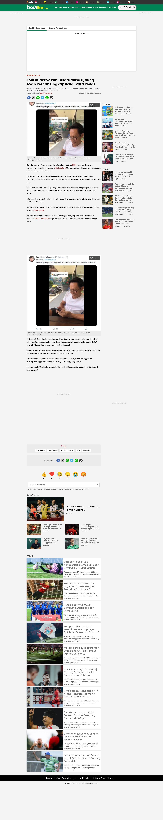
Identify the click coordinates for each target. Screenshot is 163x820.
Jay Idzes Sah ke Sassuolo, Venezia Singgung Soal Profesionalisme (50, 541)
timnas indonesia (67, 450)
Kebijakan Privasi (99, 778)
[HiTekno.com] (70, 2)
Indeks (114, 7)
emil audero (40, 450)
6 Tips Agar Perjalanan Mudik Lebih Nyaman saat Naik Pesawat (124, 109)
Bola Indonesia (74, 7)
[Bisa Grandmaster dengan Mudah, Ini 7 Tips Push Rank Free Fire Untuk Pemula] (107, 151)
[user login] (120, 8)
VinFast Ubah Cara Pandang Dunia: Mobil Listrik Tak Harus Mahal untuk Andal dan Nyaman (125, 133)
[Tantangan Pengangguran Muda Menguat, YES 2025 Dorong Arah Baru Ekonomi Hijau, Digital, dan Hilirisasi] (107, 127)
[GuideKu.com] (101, 2)
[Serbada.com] (132, 2)
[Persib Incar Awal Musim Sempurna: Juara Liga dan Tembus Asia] (45, 620)
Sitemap (111, 778)
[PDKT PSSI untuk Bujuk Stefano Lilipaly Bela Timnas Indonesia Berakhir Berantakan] (107, 204)
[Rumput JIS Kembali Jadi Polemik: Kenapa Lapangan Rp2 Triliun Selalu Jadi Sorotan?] (45, 642)
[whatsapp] (47, 98)
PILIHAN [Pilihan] (105, 169)
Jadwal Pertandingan (58, 28)
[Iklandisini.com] (121, 2)
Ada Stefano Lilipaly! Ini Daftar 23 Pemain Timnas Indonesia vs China (124, 186)
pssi (78, 450)
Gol (110, 7)
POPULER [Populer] (106, 104)
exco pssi (86, 450)
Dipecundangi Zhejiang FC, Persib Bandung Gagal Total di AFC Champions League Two (125, 210)
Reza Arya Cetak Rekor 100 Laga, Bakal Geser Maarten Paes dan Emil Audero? (52, 527)
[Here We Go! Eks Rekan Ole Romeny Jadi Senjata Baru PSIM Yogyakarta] (107, 163)
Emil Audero (61, 168)
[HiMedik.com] (111, 2)
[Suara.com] (38, 2)
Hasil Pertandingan (36, 28)
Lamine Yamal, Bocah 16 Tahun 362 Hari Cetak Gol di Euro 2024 (124, 222)
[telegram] (42, 98)
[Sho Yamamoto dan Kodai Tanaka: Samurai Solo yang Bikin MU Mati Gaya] (45, 727)
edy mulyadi (52, 450)
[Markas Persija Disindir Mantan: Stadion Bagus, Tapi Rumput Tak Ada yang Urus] (45, 663)
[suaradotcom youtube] (130, 7)
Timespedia (103, 7)
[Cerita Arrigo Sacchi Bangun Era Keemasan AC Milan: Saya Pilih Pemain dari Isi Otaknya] (107, 180)
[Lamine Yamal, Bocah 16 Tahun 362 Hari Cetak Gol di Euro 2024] (107, 228)
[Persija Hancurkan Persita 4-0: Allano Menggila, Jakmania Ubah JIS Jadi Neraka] (45, 706)
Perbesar (94, 105)
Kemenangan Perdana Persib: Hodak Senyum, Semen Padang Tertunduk (82, 758)
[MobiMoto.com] (90, 2)
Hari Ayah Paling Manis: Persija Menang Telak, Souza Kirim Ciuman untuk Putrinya (81, 672)
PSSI (74, 165)
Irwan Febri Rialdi (33, 93)
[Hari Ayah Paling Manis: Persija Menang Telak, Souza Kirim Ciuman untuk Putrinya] (45, 685)
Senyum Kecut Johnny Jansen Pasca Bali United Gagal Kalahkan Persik (81, 736)
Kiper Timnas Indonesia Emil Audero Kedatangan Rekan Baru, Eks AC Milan (83, 512)
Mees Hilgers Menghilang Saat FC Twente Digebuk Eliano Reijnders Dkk (90, 527)
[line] (38, 98)
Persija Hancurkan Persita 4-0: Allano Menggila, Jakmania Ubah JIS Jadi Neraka (81, 693)
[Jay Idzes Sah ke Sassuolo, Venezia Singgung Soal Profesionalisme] (34, 547)
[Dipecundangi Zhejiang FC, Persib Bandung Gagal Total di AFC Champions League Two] (107, 216)
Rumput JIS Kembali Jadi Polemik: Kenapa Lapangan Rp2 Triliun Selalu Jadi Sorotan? (81, 629)
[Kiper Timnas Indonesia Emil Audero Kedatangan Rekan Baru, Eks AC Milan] (45, 509)
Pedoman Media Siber (83, 778)
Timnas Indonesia (41, 218)
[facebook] (29, 98)
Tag (63, 446)
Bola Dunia (63, 7)
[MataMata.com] (48, 2)
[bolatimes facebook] (124, 7)
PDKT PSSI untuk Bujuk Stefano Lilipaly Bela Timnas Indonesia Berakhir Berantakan (124, 198)
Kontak (57, 778)
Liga (56, 7)
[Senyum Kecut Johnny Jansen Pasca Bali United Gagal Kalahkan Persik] (45, 749)
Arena (95, 7)
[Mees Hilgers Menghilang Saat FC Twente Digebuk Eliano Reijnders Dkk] (72, 533)
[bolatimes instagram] (133, 7)
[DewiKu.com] (80, 2)
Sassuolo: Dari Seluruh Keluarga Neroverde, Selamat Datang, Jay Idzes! (90, 541)
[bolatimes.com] (37, 9)
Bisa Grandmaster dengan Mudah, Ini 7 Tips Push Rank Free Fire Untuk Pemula (125, 145)
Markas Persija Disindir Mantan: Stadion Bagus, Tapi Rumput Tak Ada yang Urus (82, 650)
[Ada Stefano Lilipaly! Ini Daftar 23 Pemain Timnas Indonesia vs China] (107, 192)
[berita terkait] (33, 494)
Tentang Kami (67, 778)
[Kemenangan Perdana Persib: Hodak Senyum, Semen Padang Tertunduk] (45, 770)
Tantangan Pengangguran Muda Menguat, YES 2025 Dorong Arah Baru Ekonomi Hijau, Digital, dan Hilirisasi (124, 121)
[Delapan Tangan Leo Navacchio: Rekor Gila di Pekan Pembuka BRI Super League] (45, 577)
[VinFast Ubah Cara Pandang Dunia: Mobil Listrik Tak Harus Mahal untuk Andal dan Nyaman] (107, 139)
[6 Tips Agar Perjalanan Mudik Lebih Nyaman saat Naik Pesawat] (107, 115)
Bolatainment (86, 7)
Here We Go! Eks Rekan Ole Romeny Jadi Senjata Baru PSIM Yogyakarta (125, 157)
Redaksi (49, 778)
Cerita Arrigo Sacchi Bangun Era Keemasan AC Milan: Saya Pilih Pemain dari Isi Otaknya (125, 174)
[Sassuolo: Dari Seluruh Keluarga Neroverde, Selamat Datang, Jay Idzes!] (72, 547)
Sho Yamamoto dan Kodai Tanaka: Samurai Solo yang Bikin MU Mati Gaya (79, 715)
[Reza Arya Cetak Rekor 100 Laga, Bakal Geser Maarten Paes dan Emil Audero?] (34, 533)
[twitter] (33, 98)
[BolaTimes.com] (59, 2)
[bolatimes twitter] (127, 7)
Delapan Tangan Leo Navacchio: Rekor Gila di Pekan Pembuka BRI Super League (81, 564)
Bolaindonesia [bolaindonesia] (33, 75)
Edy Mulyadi (39, 210)
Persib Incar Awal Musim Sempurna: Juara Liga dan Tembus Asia (79, 607)
